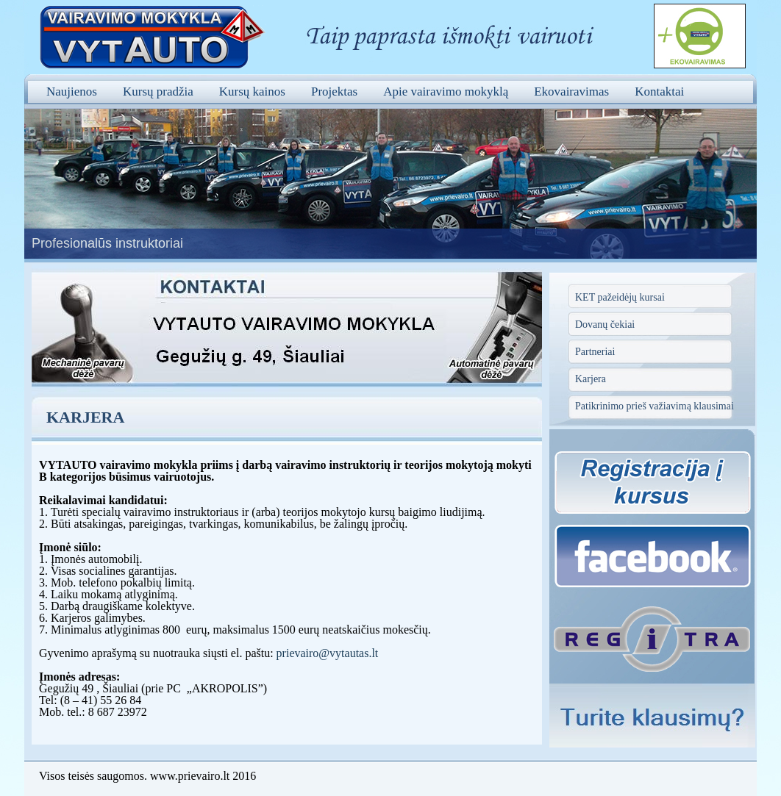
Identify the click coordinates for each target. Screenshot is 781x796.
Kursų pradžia (158, 91)
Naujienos (71, 91)
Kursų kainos (252, 91)
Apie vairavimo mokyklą (445, 91)
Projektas (334, 91)
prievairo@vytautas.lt (328, 653)
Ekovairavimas (571, 91)
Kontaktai (659, 91)
